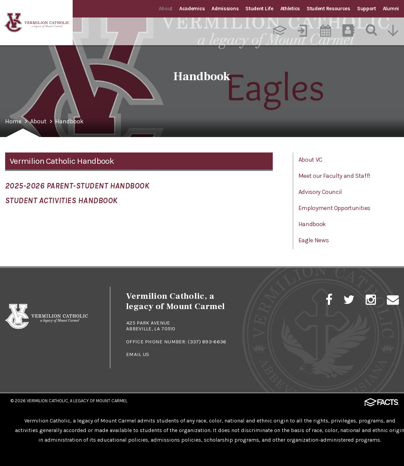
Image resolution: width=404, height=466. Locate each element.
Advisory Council (320, 192)
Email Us (137, 354)
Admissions (224, 8)
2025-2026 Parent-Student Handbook (77, 186)
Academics (192, 8)
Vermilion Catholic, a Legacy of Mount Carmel (77, 400)
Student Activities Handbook (61, 200)
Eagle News (313, 240)
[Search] (371, 30)
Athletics (290, 8)
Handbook (69, 121)
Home (13, 121)
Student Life (259, 8)
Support (366, 8)
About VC (310, 159)
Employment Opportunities (334, 208)
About (165, 8)
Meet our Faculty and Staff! (334, 176)
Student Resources (328, 8)
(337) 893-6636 (207, 342)
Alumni (391, 8)
